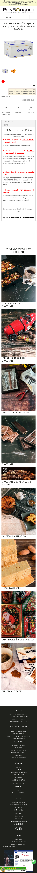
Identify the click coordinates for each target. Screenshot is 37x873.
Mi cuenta (18, 807)
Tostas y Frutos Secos (19, 757)
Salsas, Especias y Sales (18, 750)
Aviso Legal (18, 839)
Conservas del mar (18, 745)
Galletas (18, 724)
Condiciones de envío (18, 802)
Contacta (18, 813)
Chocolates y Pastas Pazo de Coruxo (18, 736)
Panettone (18, 769)
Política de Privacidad (18, 841)
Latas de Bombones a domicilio (18, 716)
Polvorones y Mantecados (18, 772)
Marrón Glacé (18, 729)
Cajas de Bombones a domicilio (18, 714)
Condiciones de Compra (18, 844)
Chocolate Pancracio (18, 739)
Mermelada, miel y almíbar (18, 726)
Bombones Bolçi (18, 734)
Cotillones (18, 777)
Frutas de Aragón (18, 774)
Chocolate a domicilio (19, 719)
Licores (18, 790)
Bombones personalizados (18, 731)
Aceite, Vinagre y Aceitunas (18, 752)
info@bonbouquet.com (18, 821)
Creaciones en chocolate (18, 721)
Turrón (18, 767)
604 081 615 (18, 816)
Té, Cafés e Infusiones (18, 792)
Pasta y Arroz (18, 755)
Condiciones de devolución (18, 804)
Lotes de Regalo (18, 783)
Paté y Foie (18, 747)
